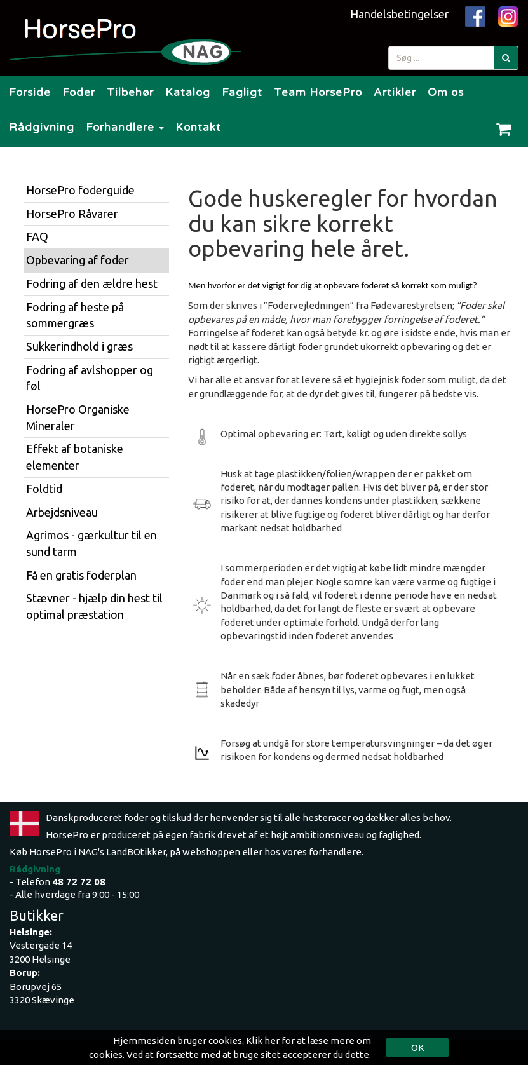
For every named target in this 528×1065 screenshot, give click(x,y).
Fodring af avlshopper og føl (89, 378)
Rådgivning (41, 127)
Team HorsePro (318, 92)
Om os (446, 92)
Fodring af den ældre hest (92, 283)
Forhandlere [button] (125, 127)
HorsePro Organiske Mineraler (78, 417)
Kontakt (198, 127)
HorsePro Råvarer (72, 213)
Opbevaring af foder (77, 260)
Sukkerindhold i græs (79, 346)
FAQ (37, 236)
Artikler (395, 92)
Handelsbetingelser (399, 14)
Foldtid (44, 488)
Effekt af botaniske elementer (74, 456)
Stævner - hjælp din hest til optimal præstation (94, 606)
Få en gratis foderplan (81, 575)
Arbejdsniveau (62, 512)
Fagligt (242, 92)
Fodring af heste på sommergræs (75, 315)
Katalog (187, 92)
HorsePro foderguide (80, 190)
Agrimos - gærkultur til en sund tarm (91, 543)
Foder (78, 92)
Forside (30, 92)
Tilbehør (130, 92)
